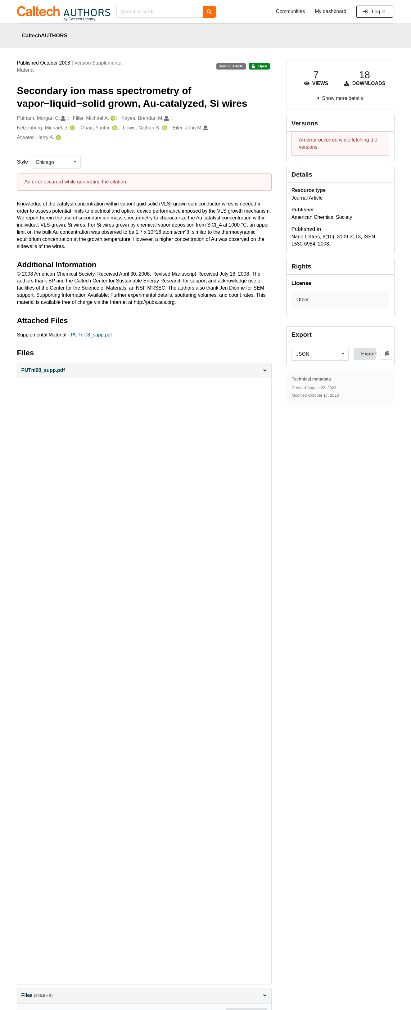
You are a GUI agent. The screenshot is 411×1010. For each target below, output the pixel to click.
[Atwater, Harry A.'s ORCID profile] (57, 137)
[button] (144, 370)
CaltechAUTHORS (45, 35)
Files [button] (144, 995)
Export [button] (368, 353)
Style (22, 162)
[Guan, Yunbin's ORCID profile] (114, 128)
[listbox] (56, 162)
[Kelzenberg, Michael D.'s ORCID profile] (71, 128)
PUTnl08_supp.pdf (91, 334)
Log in (374, 11)
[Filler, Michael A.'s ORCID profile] (112, 118)
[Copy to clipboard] (387, 354)
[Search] (209, 12)
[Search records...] (159, 12)
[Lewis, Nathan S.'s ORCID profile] (163, 128)
